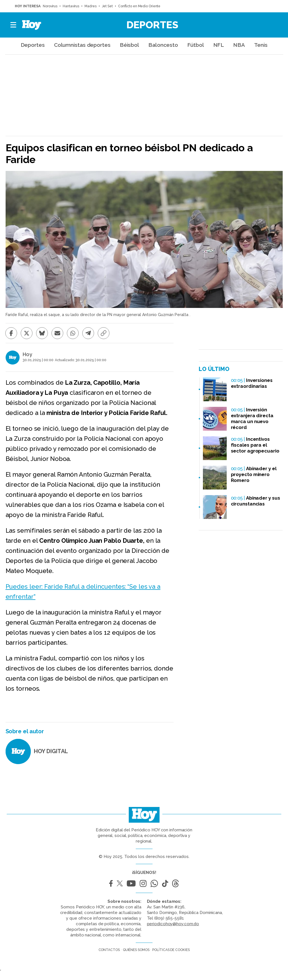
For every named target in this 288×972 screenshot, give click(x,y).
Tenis (261, 45)
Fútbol (195, 45)
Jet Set (107, 6)
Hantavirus (71, 6)
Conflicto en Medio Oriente (139, 6)
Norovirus (50, 6)
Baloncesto (163, 45)
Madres (90, 6)
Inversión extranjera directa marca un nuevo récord (252, 418)
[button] (13, 25)
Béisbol (129, 45)
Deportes (152, 25)
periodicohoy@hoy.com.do (173, 923)
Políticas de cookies (170, 950)
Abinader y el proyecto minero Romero (254, 474)
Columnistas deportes (82, 45)
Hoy (27, 354)
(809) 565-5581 (169, 918)
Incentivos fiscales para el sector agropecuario (255, 445)
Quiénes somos (136, 950)
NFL (218, 45)
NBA (239, 45)
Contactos (109, 950)
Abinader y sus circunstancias (255, 501)
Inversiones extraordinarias (252, 383)
